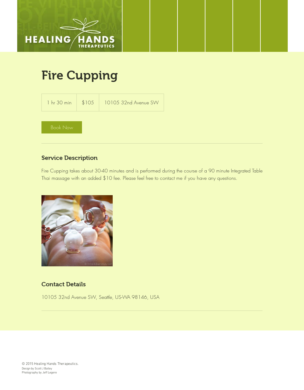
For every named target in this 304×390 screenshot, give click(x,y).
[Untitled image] (77, 230)
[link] (61, 127)
